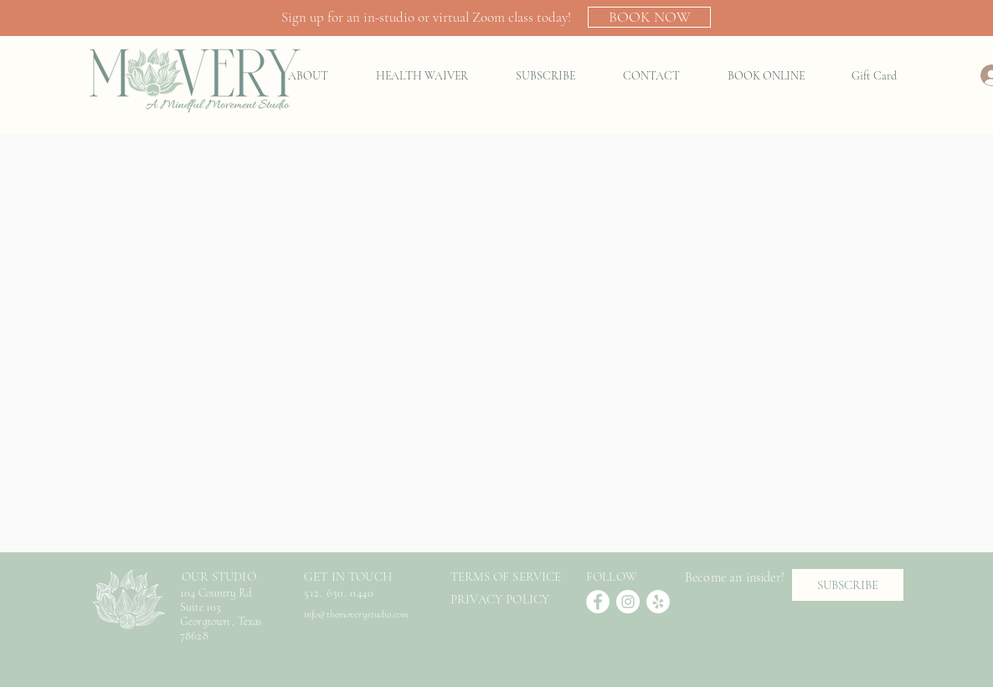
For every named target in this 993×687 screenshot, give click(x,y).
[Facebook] (598, 601)
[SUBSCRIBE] (847, 585)
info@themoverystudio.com (356, 614)
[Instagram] (628, 601)
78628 (195, 635)
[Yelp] (658, 601)
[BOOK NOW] (649, 17)
